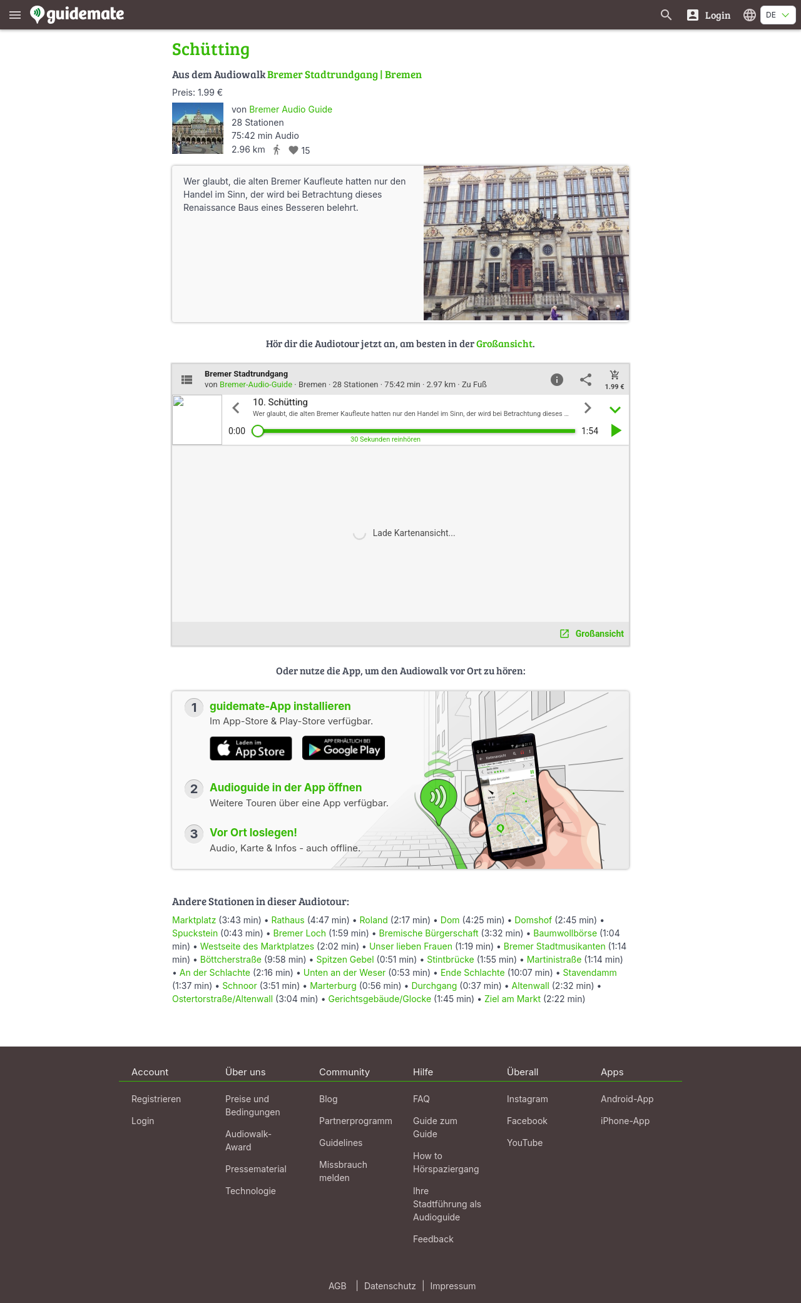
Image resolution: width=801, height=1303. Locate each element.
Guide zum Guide (435, 1127)
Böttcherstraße (231, 959)
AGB (338, 1285)
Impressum (453, 1285)
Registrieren (156, 1098)
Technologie (250, 1190)
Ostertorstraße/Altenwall (222, 998)
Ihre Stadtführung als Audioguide (447, 1203)
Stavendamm (590, 972)
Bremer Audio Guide (290, 109)
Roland (374, 920)
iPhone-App (625, 1120)
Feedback (433, 1239)
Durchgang (434, 985)
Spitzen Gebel (345, 959)
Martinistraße (554, 959)
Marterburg (333, 985)
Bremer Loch (300, 933)
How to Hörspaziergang (446, 1162)
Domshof (533, 920)
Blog (328, 1098)
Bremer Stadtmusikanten (555, 946)
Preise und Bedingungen (252, 1105)
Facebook (527, 1120)
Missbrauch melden (343, 1171)
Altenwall (530, 985)
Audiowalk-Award (248, 1140)
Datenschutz (390, 1285)
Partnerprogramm (355, 1120)
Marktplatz (194, 920)
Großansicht (504, 343)
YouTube (525, 1142)
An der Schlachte (215, 972)
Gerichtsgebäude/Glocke (379, 998)
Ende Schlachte (473, 972)
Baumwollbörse (565, 933)
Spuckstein (195, 933)
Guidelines (340, 1142)
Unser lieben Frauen (410, 946)
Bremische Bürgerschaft (429, 933)
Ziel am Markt (512, 998)
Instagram (527, 1098)
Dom (450, 920)
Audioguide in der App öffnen (286, 787)
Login (143, 1120)
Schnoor (239, 985)
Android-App (627, 1098)
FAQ (421, 1098)
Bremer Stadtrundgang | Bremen (344, 74)
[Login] (708, 14)
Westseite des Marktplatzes (257, 946)
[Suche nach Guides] (666, 14)
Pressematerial (256, 1169)
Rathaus (288, 920)
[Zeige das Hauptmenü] (15, 14)
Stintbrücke (450, 959)
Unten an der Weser (345, 972)
